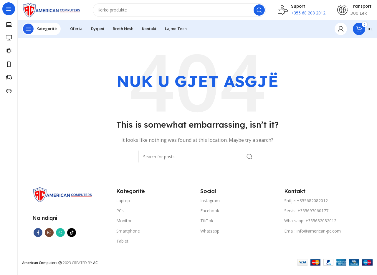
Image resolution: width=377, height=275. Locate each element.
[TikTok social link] (71, 236)
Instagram (210, 204)
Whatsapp (209, 234)
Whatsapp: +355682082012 (310, 224)
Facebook (209, 214)
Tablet (122, 244)
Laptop (123, 204)
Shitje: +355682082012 (306, 204)
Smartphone (128, 234)
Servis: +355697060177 (306, 214)
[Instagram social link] (49, 236)
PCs (120, 214)
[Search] (179, 12)
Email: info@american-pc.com (312, 234)
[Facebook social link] (38, 236)
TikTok (206, 224)
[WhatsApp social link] (60, 236)
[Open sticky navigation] (41, 32)
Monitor (124, 224)
